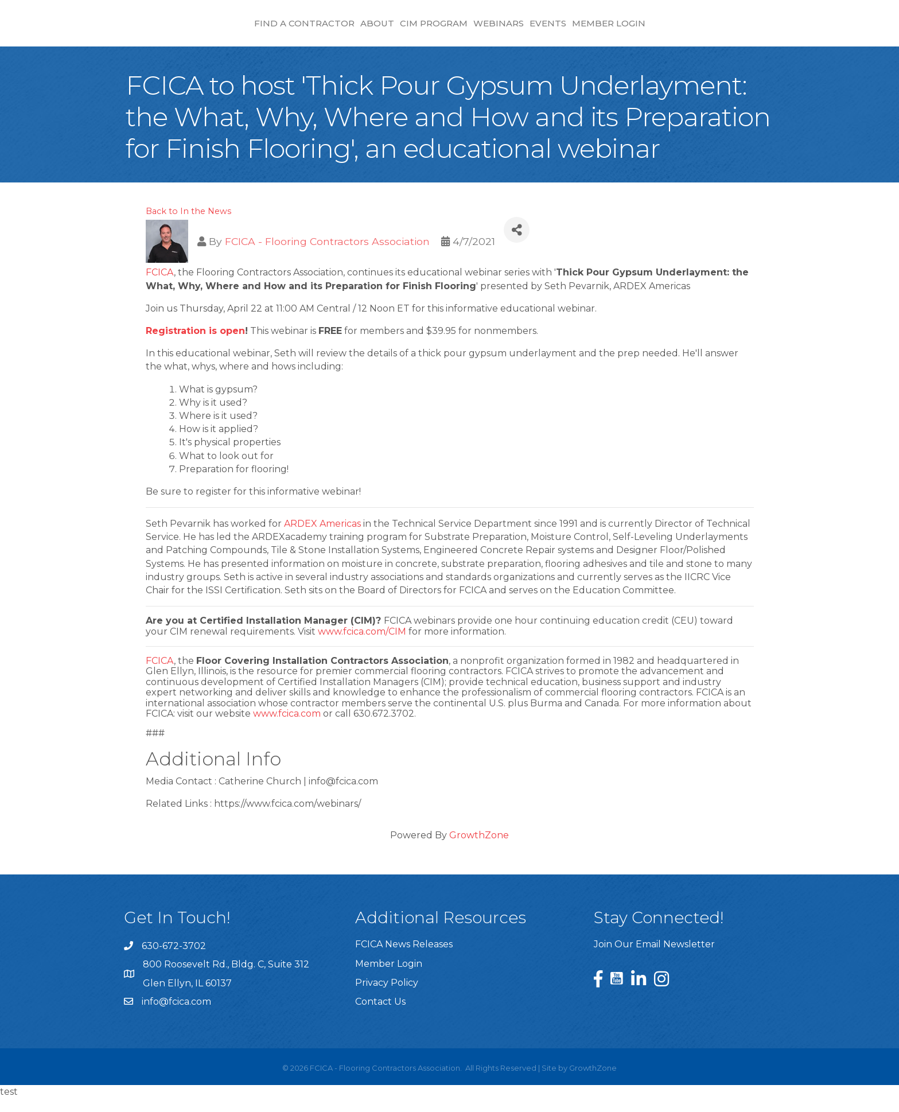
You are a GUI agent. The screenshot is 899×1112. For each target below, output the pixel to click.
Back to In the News (188, 225)
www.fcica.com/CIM (362, 645)
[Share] (517, 243)
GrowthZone (479, 848)
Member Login (705, 29)
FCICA (160, 286)
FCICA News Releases (404, 957)
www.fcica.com (287, 727)
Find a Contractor (207, 29)
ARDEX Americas (322, 537)
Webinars (595, 29)
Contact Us (380, 1015)
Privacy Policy (386, 996)
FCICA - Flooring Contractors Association (327, 255)
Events (644, 29)
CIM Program (336, 29)
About (280, 29)
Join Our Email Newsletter (654, 957)
